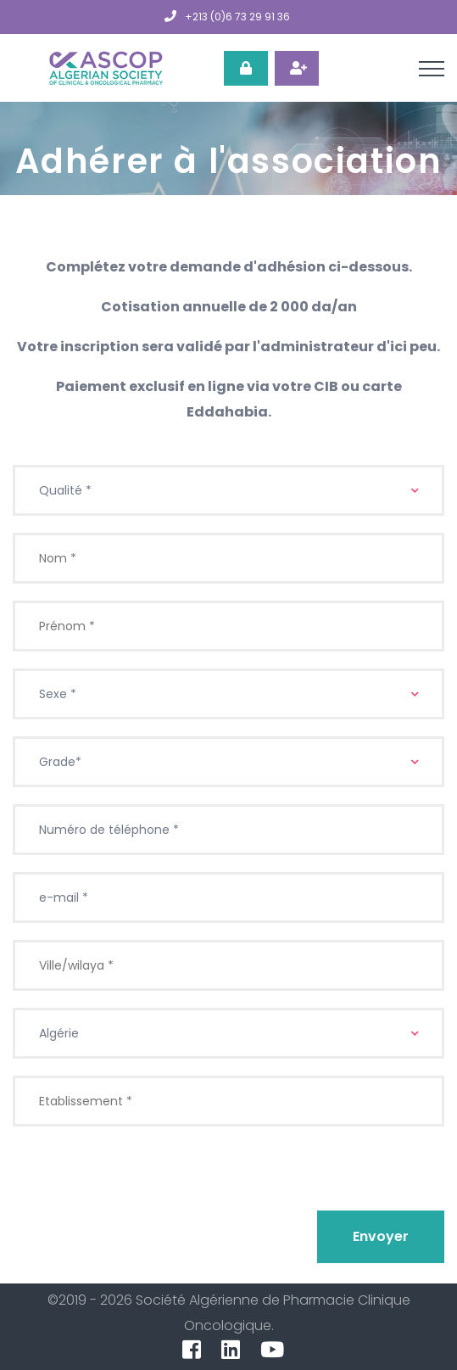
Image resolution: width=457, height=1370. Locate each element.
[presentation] (141, 1177)
